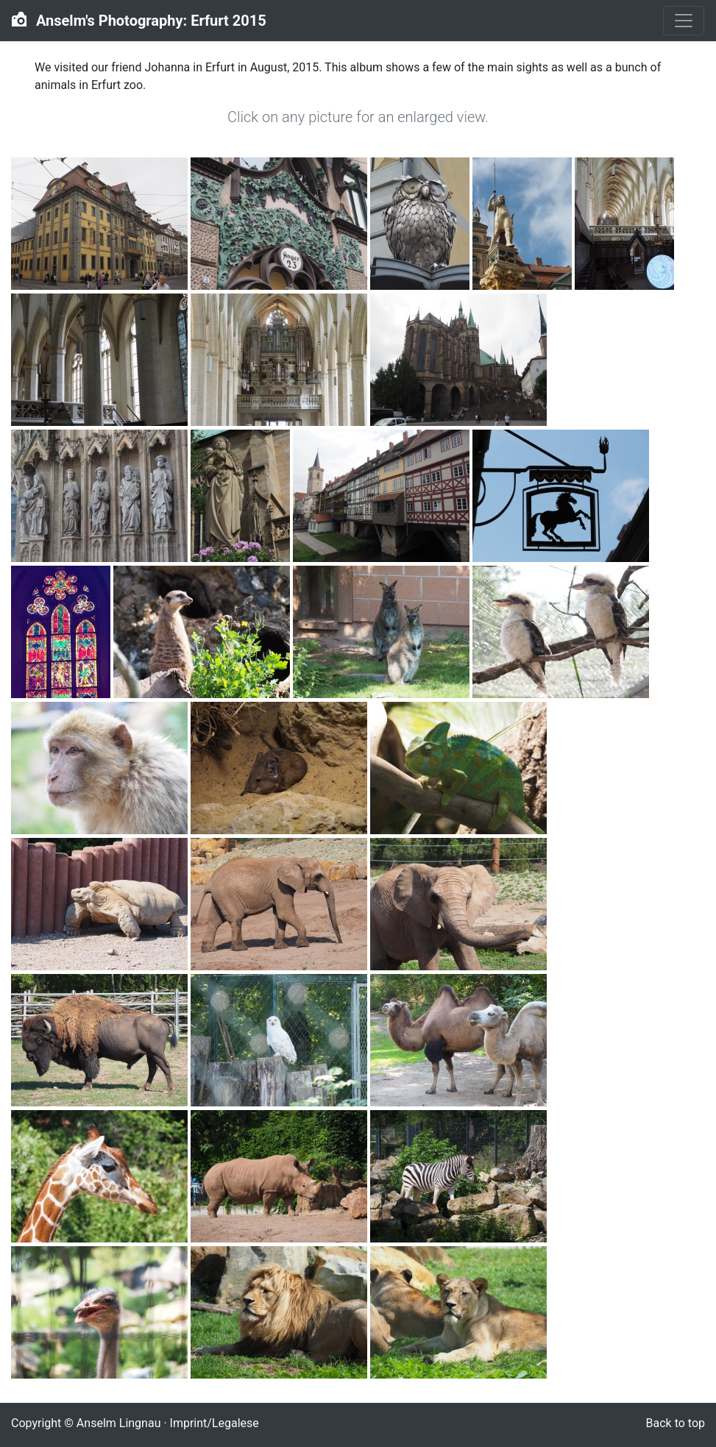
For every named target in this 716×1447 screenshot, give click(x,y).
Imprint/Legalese (214, 1423)
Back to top (675, 1423)
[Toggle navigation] (683, 20)
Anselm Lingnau (119, 1423)
